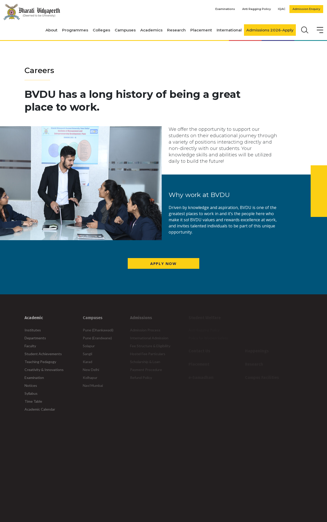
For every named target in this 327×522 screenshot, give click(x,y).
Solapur (89, 346)
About (51, 30)
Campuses (125, 30)
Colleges (101, 30)
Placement (201, 30)
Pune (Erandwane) (97, 338)
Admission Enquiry (306, 9)
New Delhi (91, 369)
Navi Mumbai (93, 385)
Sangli (87, 354)
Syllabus (31, 393)
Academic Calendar (40, 409)
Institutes (33, 330)
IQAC (281, 9)
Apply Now (163, 263)
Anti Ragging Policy (256, 9)
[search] (304, 29)
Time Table (33, 401)
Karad (87, 361)
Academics (151, 30)
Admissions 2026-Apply (270, 30)
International (229, 30)
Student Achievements (43, 354)
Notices (31, 385)
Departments (35, 338)
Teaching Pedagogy (40, 361)
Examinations (225, 9)
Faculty (30, 346)
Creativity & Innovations (44, 369)
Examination (34, 377)
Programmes (75, 30)
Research (176, 30)
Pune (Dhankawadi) (98, 330)
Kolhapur (90, 377)
